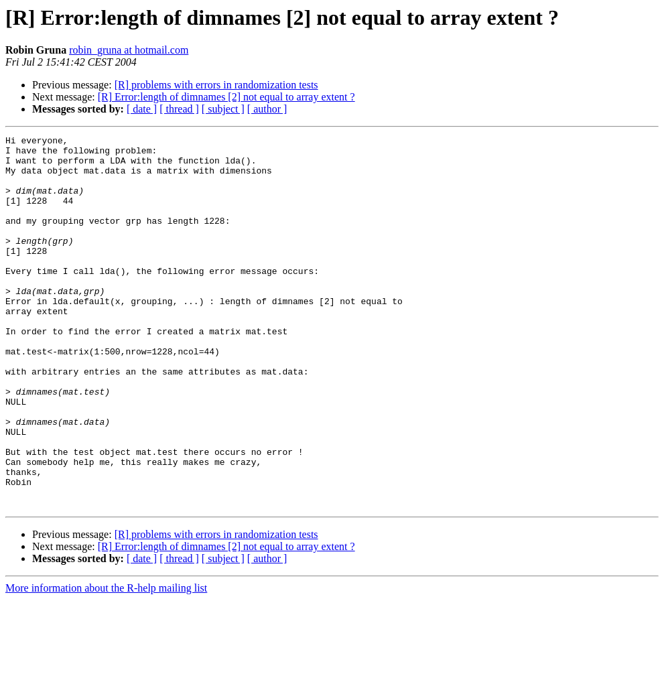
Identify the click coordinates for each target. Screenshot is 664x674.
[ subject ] (223, 109)
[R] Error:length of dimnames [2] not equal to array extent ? (226, 97)
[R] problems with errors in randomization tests (216, 84)
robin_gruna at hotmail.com (128, 50)
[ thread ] (179, 109)
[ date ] (142, 109)
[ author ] (267, 109)
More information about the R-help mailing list (106, 662)
